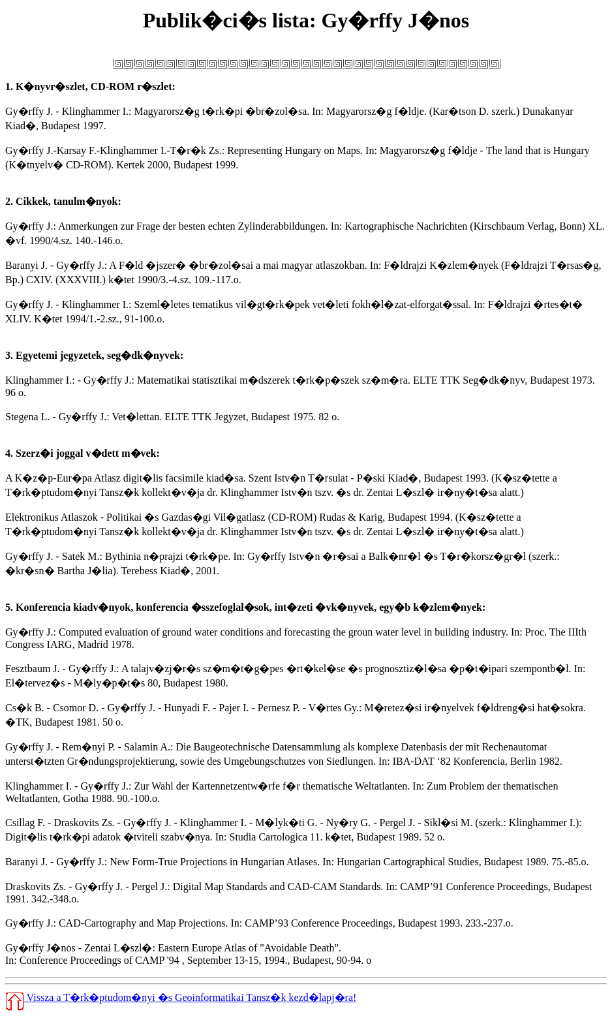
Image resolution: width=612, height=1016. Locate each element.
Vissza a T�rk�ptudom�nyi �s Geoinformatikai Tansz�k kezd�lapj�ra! (180, 997)
